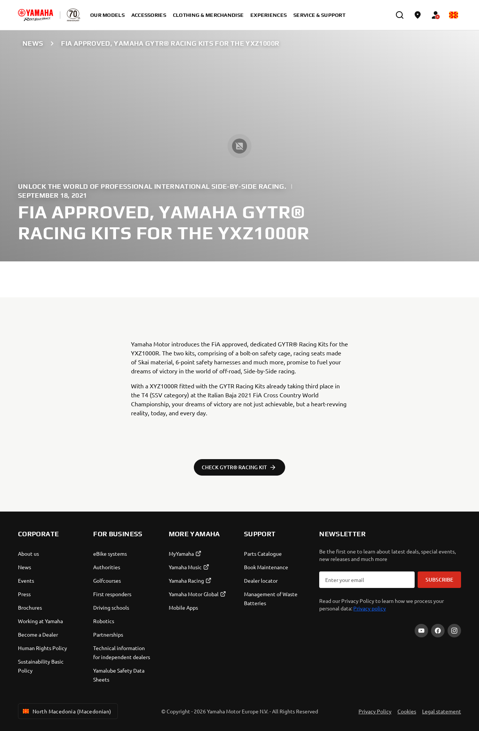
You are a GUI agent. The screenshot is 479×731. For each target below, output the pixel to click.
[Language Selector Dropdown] (453, 14)
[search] (399, 14)
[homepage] (35, 15)
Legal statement (441, 711)
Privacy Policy (375, 711)
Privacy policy (369, 608)
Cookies (406, 711)
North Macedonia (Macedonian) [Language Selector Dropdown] (66, 711)
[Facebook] (438, 630)
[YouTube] (421, 630)
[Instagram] (454, 630)
